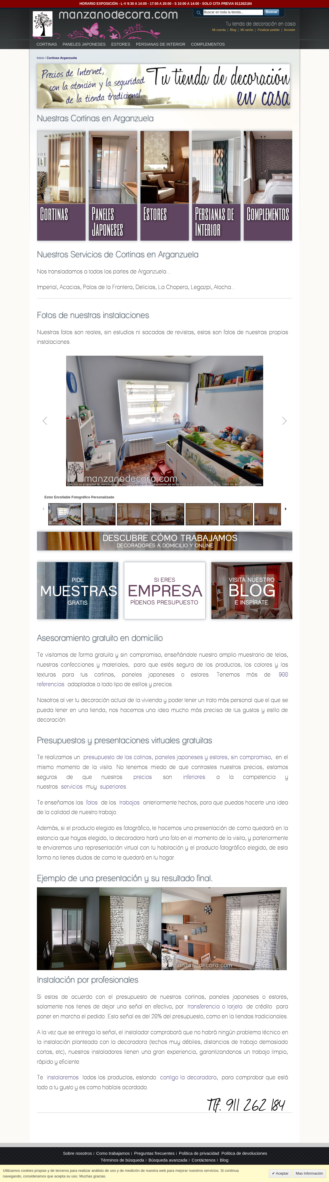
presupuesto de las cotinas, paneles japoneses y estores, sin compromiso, (177, 756)
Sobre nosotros (77, 1153)
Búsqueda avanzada (167, 1160)
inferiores (194, 776)
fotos (92, 802)
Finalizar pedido (268, 29)
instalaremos (63, 1077)
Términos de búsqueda (122, 1160)
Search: (199, 12)
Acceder (289, 29)
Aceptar (282, 1173)
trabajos (130, 802)
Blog (233, 29)
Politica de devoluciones (244, 1153)
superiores (113, 786)
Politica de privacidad (199, 1153)
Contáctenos (203, 1160)
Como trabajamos (113, 1153)
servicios (72, 786)
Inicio (40, 58)
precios (142, 776)
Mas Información (309, 1173)
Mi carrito (246, 29)
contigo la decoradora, (189, 1077)
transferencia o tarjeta (215, 1006)
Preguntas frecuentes (154, 1153)
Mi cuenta (219, 29)
